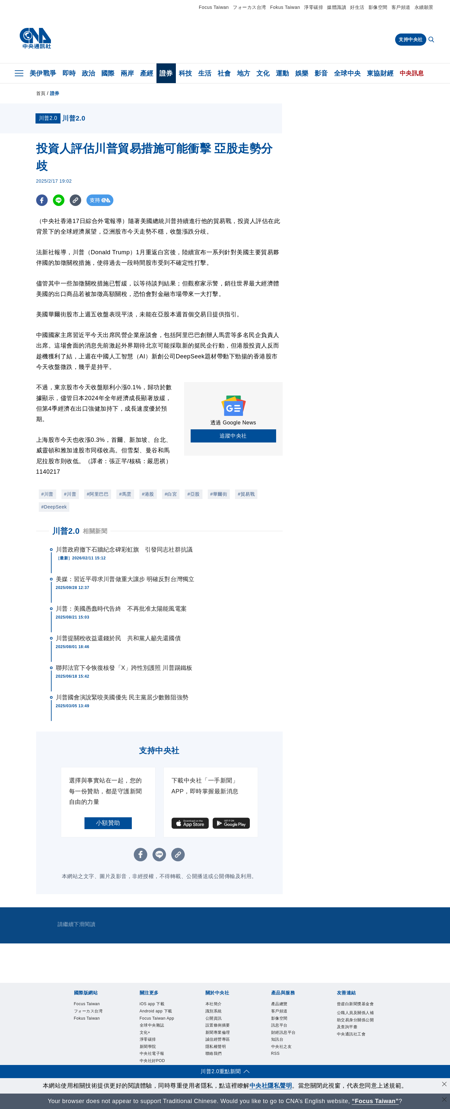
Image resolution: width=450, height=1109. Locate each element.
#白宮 (171, 494)
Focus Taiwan (214, 7)
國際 (108, 73)
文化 (263, 73)
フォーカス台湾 (249, 7)
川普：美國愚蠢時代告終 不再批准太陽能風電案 (121, 608)
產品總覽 (279, 1004)
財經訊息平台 (283, 1032)
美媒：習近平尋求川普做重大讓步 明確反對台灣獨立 (125, 579)
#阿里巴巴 (97, 494)
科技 (185, 73)
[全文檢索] (432, 40)
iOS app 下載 (152, 1004)
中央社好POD (152, 1060)
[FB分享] (42, 200)
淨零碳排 (313, 7)
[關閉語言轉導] (444, 1100)
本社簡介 (213, 1004)
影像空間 (378, 7)
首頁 (41, 93)
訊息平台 (279, 1025)
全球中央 (347, 73)
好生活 (357, 7)
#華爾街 (218, 494)
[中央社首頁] (35, 38)
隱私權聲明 (215, 1046)
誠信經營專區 (217, 1039)
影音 (321, 73)
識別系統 (213, 1011)
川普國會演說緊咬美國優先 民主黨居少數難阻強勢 (122, 697)
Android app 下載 (156, 1011)
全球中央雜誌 (152, 1025)
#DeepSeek (54, 506)
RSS (275, 1053)
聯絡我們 (213, 1053)
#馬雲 (125, 494)
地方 (243, 73)
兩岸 (127, 73)
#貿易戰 (246, 494)
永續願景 (424, 7)
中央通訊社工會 (351, 1034)
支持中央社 (411, 39)
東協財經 (380, 73)
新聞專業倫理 (217, 1032)
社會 (224, 73)
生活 (205, 73)
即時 (69, 73)
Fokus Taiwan (285, 7)
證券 (166, 73)
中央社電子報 (152, 1053)
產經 (147, 73)
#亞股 (193, 494)
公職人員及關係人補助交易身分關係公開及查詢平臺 (355, 1019)
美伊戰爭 (43, 73)
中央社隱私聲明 (270, 1085)
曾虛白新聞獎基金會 (355, 1004)
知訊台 (277, 1039)
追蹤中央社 (233, 436)
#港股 (148, 494)
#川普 (47, 494)
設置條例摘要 (217, 1025)
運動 (282, 73)
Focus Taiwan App (157, 1018)
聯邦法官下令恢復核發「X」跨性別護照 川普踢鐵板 (124, 668)
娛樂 (302, 73)
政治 (88, 73)
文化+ (145, 1032)
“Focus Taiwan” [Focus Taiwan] (375, 1101)
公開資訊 (213, 1018)
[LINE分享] (58, 200)
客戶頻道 (401, 7)
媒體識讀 (336, 7)
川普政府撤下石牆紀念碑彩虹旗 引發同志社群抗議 (124, 549)
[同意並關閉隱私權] (444, 1084)
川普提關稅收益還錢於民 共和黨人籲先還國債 (118, 638)
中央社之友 (281, 1046)
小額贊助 (108, 823)
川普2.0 (66, 531)
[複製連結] (75, 200)
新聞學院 (148, 1046)
